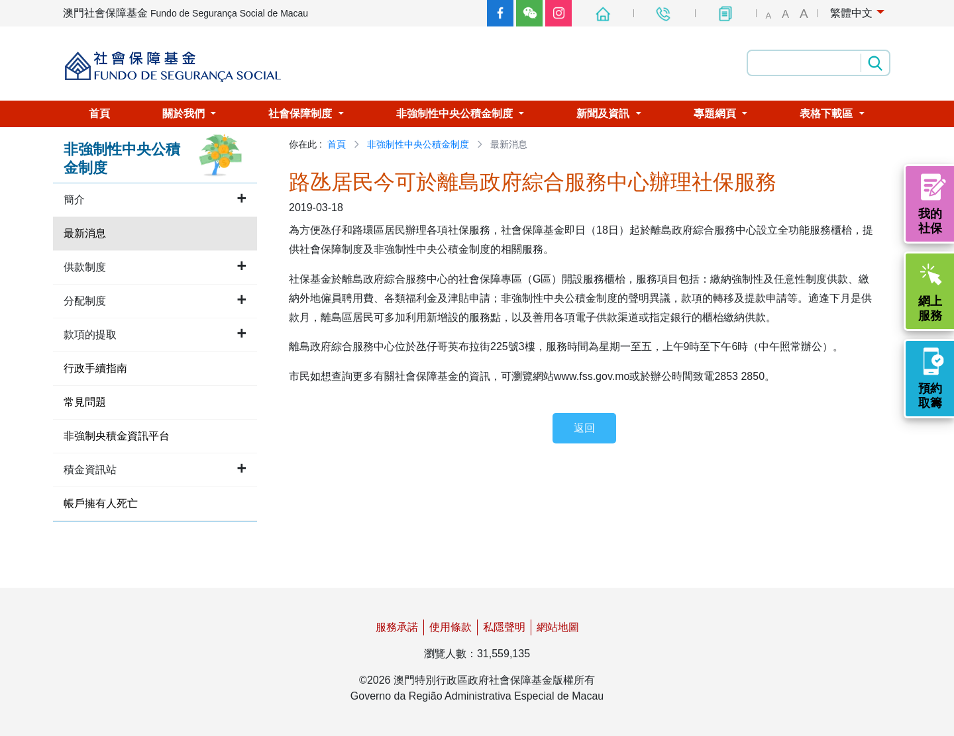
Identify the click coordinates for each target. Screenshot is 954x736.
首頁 (336, 144)
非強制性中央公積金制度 (418, 144)
